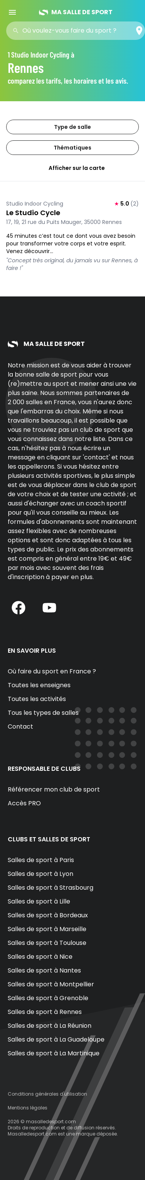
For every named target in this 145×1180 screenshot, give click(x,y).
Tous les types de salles (43, 712)
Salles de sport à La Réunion (49, 1025)
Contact (20, 726)
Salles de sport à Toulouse (47, 942)
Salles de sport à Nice (40, 956)
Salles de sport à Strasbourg (50, 887)
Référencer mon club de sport (54, 789)
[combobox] (77, 30)
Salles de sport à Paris (41, 860)
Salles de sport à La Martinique (53, 1053)
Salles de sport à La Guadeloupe (56, 1039)
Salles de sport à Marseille (47, 929)
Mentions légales (27, 1107)
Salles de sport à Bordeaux (48, 915)
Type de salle (72, 127)
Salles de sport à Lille (39, 901)
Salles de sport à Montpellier (51, 984)
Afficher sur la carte (72, 168)
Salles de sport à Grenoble (48, 998)
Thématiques (72, 147)
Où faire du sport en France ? (52, 671)
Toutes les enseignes (39, 685)
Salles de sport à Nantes (44, 970)
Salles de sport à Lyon (40, 873)
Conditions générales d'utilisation (47, 1094)
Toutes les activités (37, 699)
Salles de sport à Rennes (45, 1011)
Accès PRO (24, 803)
